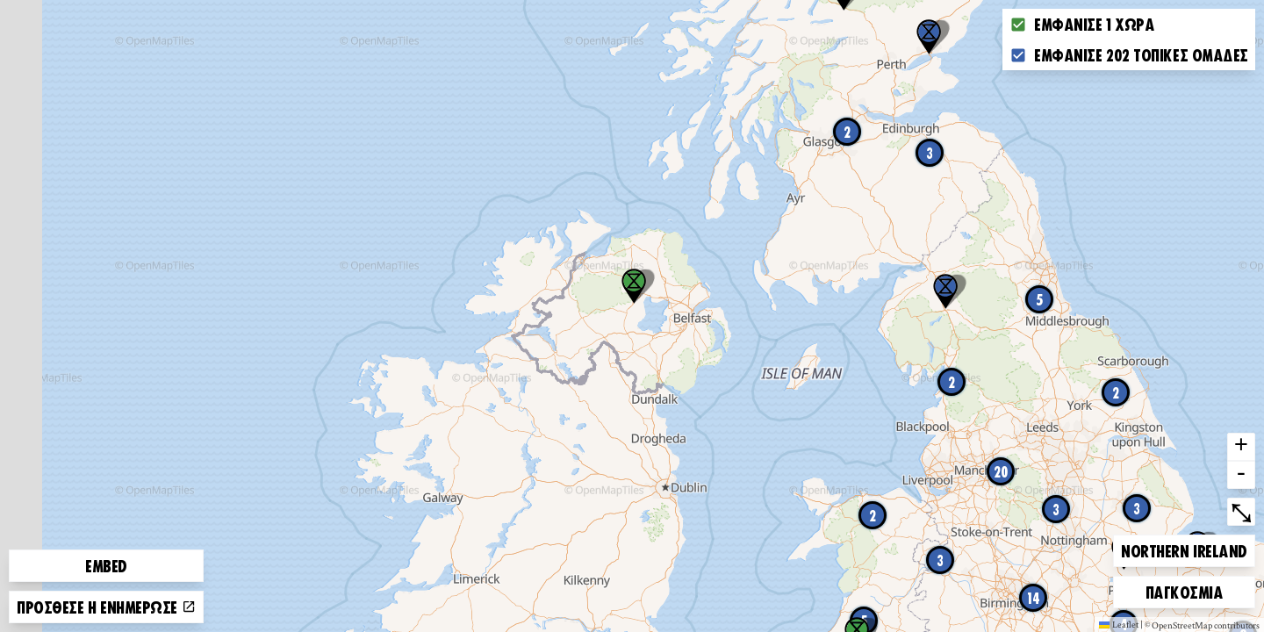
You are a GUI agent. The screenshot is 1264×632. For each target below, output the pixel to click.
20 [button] (1001, 471)
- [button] (1241, 475)
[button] (945, 291)
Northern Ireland (1183, 548)
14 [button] (1033, 598)
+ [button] (1241, 447)
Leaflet (1118, 624)
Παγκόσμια (1184, 589)
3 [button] (929, 153)
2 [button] (847, 132)
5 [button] (1040, 299)
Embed (106, 565)
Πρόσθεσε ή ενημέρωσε (106, 606)
